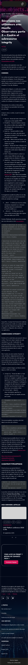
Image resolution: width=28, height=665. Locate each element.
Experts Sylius (4, 649)
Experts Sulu (4, 654)
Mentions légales (14, 660)
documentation (20, 221)
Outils (13, 13)
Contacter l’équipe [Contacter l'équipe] (11, 562)
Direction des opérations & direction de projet (13, 629)
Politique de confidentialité (14, 663)
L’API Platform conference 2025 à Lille (13, 528)
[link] (3, 598)
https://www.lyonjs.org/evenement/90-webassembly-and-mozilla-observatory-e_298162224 (11, 458)
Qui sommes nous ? (6, 609)
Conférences (7, 525)
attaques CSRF (8, 174)
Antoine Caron (21, 450)
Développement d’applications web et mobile (12, 625)
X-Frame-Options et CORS (7, 61)
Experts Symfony (5, 645)
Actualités (8, 13)
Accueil (3, 13)
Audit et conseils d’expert (7, 633)
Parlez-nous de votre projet (8, 617)
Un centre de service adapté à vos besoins (12, 638)
